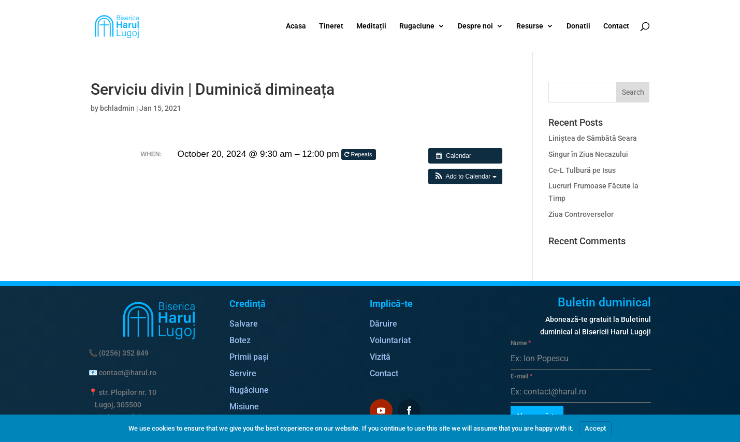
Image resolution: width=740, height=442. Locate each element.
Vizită (380, 357)
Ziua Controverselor (581, 214)
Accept (595, 428)
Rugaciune (416, 26)
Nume (521, 343)
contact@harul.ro (127, 373)
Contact (616, 26)
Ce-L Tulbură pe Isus (582, 170)
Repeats (358, 154)
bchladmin (117, 108)
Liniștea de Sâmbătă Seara (592, 138)
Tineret (331, 26)
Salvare (243, 324)
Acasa (296, 26)
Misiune (244, 406)
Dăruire (383, 324)
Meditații (371, 26)
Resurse (529, 26)
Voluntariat (390, 340)
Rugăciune (249, 390)
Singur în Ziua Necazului (588, 154)
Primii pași (249, 357)
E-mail (521, 376)
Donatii (578, 26)
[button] (465, 176)
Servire (242, 373)
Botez (240, 340)
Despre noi (475, 26)
